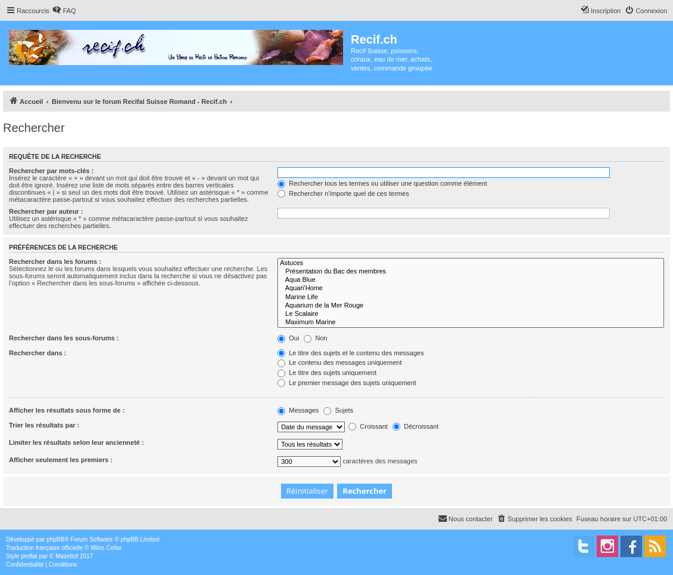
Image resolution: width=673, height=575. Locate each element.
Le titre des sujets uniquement (326, 372)
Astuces (471, 263)
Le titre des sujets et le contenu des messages (350, 352)
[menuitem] (64, 11)
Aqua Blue (471, 280)
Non (315, 338)
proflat (29, 556)
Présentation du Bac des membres (471, 271)
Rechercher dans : (37, 352)
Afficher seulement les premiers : (61, 459)
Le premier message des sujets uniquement (346, 382)
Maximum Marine (471, 322)
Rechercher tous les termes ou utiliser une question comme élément (382, 183)
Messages (298, 410)
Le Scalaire (471, 314)
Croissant (368, 426)
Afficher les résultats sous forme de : (67, 410)
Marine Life (471, 297)
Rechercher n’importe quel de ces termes (343, 193)
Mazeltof (66, 556)
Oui (288, 338)
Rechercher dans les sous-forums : (64, 338)
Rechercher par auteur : (46, 211)
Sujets (338, 410)
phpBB (55, 539)
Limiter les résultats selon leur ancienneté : (76, 442)
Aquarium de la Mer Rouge (471, 306)
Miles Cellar (106, 548)
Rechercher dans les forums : (55, 261)
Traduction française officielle (44, 548)
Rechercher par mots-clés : (51, 170)
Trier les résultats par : (44, 425)
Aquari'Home (471, 288)
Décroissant (416, 426)
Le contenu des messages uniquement (339, 362)
